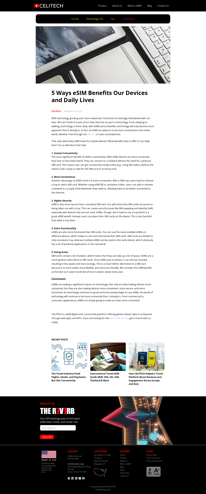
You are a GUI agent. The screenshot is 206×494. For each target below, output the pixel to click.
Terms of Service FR (154, 461)
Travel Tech (128, 18)
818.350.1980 (73, 458)
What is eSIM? (135, 5)
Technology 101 (94, 18)
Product (102, 5)
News (122, 470)
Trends (75, 18)
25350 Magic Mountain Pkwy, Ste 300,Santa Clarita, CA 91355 (79, 468)
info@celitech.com (75, 456)
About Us (117, 5)
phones (92, 134)
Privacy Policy (151, 455)
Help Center (125, 473)
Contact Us (163, 5)
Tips (113, 18)
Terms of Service (153, 458)
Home (122, 455)
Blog (149, 5)
